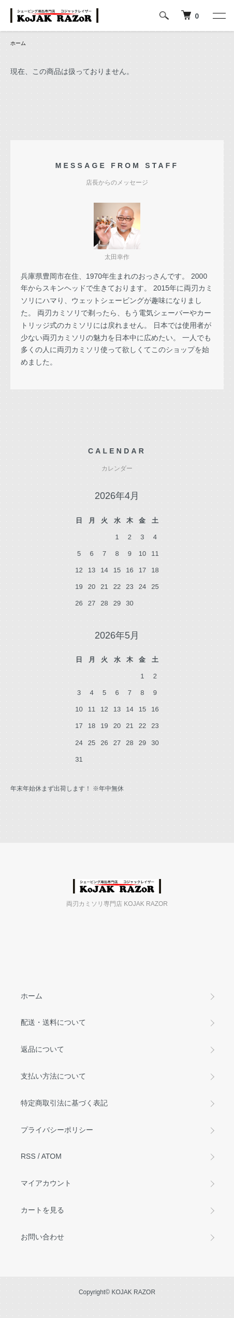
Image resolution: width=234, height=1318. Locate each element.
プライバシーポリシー (57, 1130)
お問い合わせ (42, 1237)
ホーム (18, 43)
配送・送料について (53, 1022)
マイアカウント (46, 1183)
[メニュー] (218, 15)
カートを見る (42, 1210)
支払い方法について (53, 1076)
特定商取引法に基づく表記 (64, 1103)
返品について (42, 1049)
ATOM (51, 1156)
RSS (28, 1156)
